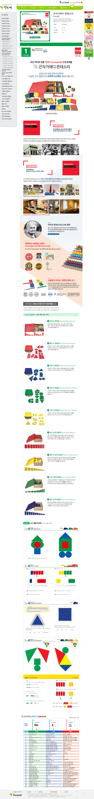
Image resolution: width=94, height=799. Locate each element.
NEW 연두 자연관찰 (6, 111)
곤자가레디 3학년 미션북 (7, 67)
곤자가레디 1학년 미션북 (7, 63)
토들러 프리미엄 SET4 (7, 48)
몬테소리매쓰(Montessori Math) (7, 51)
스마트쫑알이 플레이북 (7, 81)
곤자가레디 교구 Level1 (7, 56)
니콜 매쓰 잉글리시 (6, 91)
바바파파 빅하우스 (6, 23)
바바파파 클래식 (5, 18)
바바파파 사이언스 (6, 28)
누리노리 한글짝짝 (6, 99)
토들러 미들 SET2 (6, 43)
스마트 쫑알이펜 (5, 84)
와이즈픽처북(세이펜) (7, 119)
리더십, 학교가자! (6, 114)
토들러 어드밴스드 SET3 (7, 46)
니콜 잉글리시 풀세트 (6, 96)
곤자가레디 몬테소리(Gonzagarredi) (6, 54)
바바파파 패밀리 (5, 36)
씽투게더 (4, 109)
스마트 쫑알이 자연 (6, 79)
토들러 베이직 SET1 (6, 41)
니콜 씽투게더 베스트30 (7, 86)
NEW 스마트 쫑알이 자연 (7, 76)
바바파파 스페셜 (5, 21)
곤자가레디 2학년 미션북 (7, 65)
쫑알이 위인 (4, 104)
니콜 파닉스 (4, 94)
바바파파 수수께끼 (6, 31)
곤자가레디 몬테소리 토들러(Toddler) (6, 39)
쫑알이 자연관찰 (5, 101)
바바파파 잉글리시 (6, 33)
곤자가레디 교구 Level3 (7, 61)
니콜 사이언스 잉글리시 (7, 89)
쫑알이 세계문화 (5, 106)
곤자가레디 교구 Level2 (7, 59)
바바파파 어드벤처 (6, 26)
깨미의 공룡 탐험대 (6, 116)
